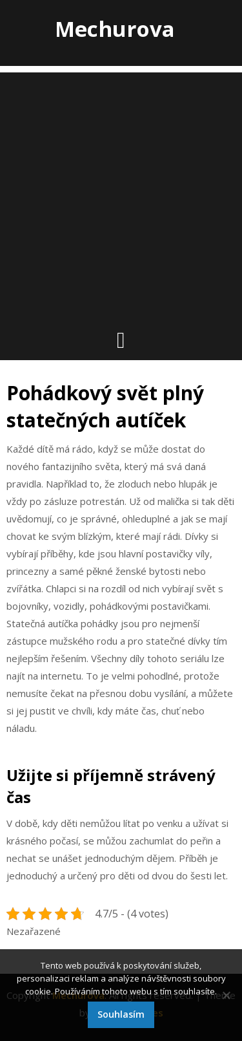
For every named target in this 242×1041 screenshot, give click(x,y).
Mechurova (115, 28)
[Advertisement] (121, 193)
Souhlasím (121, 1014)
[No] (225, 995)
